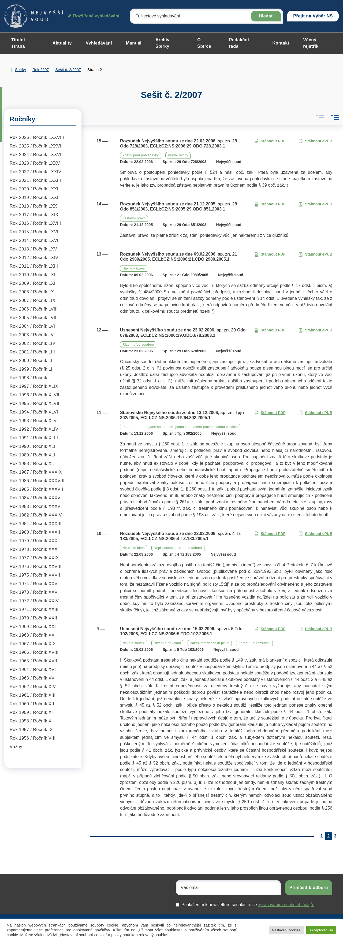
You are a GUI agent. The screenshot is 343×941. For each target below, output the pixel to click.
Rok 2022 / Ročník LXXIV (35, 171)
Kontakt (280, 43)
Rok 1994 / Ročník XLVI (34, 412)
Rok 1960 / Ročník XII (32, 704)
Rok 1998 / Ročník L (30, 377)
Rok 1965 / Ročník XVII (33, 661)
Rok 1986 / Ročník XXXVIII (37, 480)
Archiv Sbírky (162, 43)
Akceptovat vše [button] (321, 930)
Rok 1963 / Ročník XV (32, 678)
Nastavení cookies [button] (286, 930)
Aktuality (62, 43)
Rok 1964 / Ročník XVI (33, 669)
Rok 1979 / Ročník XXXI (34, 540)
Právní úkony (178, 155)
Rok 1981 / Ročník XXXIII (35, 523)
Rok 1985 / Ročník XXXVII (36, 489)
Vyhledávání (99, 43)
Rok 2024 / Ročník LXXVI (35, 154)
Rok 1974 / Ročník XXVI (34, 583)
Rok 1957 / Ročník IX (31, 729)
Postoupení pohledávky (140, 155)
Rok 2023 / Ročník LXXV (35, 163)
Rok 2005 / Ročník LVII (33, 317)
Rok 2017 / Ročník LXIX (34, 214)
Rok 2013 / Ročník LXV (33, 249)
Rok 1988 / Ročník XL (32, 463)
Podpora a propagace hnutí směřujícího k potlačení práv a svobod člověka (180, 427)
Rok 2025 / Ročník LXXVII (36, 146)
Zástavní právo (134, 218)
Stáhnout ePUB (315, 141)
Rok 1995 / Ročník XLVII (34, 403)
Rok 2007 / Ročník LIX (32, 300)
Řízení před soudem (138, 344)
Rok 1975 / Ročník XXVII (35, 575)
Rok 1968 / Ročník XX (32, 635)
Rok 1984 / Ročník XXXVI (36, 498)
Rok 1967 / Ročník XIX (33, 643)
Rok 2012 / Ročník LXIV (34, 257)
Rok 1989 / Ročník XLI (32, 455)
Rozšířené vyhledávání (94, 16)
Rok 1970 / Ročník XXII (33, 618)
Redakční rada (239, 43)
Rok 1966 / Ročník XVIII (34, 652)
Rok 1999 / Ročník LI (31, 369)
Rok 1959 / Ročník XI (31, 712)
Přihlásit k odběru (308, 887)
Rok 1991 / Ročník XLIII (34, 438)
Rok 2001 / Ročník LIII (32, 352)
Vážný (16, 746)
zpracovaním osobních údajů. (286, 904)
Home (6, 70)
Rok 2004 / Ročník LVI (32, 326)
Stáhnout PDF (270, 141)
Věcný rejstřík (310, 43)
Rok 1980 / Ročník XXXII (35, 532)
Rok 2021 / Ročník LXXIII (35, 180)
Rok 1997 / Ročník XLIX (34, 386)
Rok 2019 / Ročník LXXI (34, 197)
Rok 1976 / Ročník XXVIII (35, 566)
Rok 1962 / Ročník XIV (33, 686)
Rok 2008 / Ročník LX (32, 292)
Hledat (266, 16)
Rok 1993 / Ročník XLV (33, 420)
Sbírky (20, 70)
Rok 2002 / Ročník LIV (32, 343)
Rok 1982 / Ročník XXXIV (36, 515)
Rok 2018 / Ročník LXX (33, 206)
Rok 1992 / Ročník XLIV (34, 429)
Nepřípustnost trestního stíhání (178, 548)
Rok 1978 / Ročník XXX (34, 549)
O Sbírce (204, 43)
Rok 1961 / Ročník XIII (32, 695)
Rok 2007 (40, 70)
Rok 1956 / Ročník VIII (32, 738)
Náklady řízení (133, 268)
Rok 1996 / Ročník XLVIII (35, 395)
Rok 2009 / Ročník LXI (32, 283)
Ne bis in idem (133, 548)
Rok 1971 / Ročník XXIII (34, 609)
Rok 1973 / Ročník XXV (34, 592)
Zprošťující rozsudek (254, 643)
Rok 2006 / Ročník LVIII (34, 309)
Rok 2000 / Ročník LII (32, 360)
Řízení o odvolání (167, 643)
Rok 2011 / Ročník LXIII (34, 266)
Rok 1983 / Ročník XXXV (35, 506)
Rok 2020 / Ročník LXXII (35, 189)
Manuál (133, 43)
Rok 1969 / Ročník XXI (33, 626)
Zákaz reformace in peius (209, 643)
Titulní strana (18, 43)
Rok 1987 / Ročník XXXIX (36, 472)
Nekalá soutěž (133, 643)
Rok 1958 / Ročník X (30, 721)
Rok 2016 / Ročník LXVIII (35, 223)
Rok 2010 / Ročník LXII (33, 274)
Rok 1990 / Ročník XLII (33, 446)
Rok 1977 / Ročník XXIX (34, 558)
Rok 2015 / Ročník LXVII (35, 232)
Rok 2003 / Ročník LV (32, 335)
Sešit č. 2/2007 (68, 70)
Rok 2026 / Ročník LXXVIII (37, 137)
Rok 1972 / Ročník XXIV (34, 601)
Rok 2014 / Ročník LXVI (34, 240)
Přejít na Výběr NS (313, 16)
